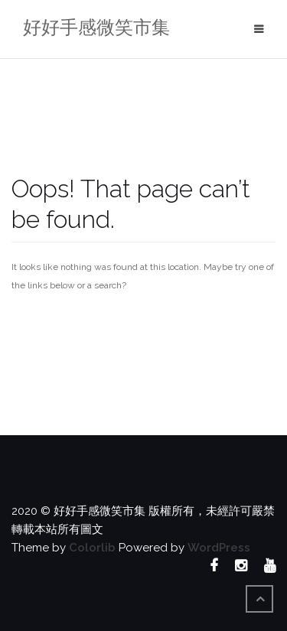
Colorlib (92, 548)
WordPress (219, 548)
